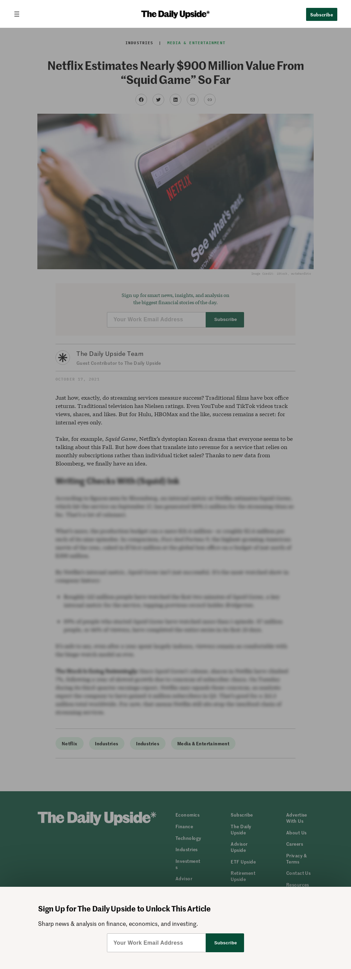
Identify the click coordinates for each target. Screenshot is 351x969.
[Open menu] (19, 14)
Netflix (69, 743)
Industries (139, 42)
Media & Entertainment (196, 42)
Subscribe (321, 14)
